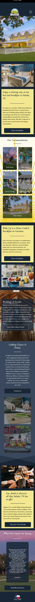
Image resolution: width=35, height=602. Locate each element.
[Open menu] (30, 12)
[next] (31, 562)
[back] (3, 562)
